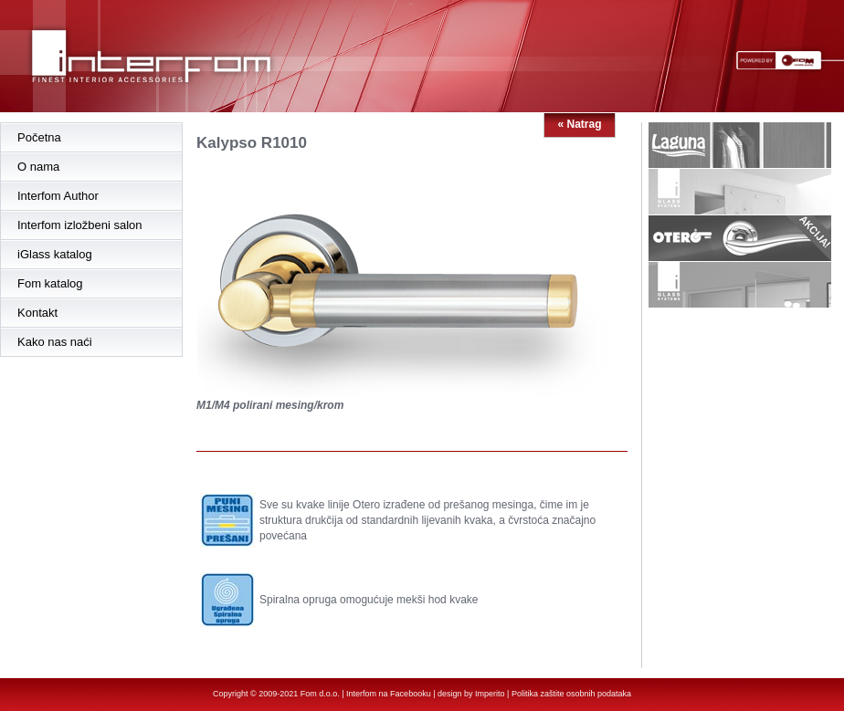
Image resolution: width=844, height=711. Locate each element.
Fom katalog (50, 283)
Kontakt (37, 312)
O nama (38, 166)
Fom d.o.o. (320, 693)
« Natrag (579, 124)
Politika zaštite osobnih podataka (571, 693)
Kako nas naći (54, 342)
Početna (39, 137)
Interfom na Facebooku (388, 693)
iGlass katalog (54, 254)
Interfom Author (58, 196)
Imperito (490, 693)
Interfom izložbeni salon (79, 225)
